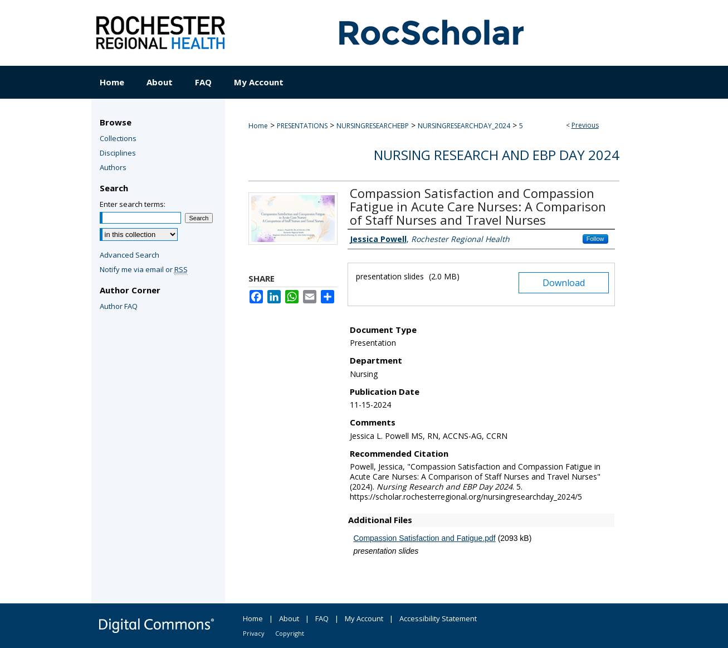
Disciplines (118, 153)
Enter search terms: (132, 204)
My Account (364, 618)
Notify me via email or (144, 269)
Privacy (254, 633)
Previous (585, 125)
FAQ (322, 618)
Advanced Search (129, 255)
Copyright (289, 633)
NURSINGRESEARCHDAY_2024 (464, 125)
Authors (113, 167)
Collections (118, 138)
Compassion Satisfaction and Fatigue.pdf (425, 538)
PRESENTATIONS (302, 125)
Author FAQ (119, 306)
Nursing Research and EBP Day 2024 (496, 155)
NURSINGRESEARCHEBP (372, 125)
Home (258, 125)
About (289, 618)
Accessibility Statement (438, 618)
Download (564, 283)
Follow (595, 238)
